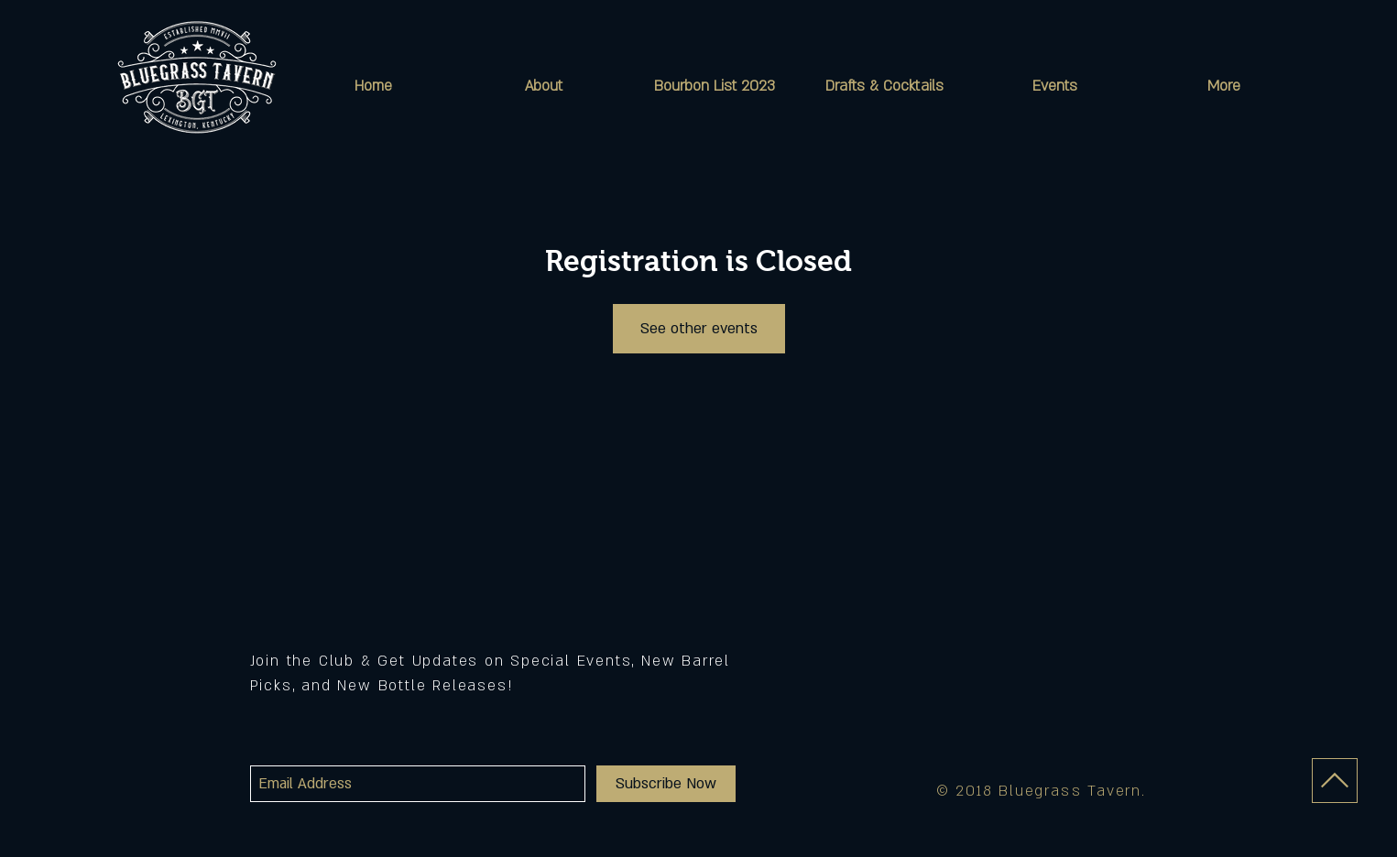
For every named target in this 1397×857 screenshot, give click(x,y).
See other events (699, 329)
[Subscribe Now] (666, 783)
